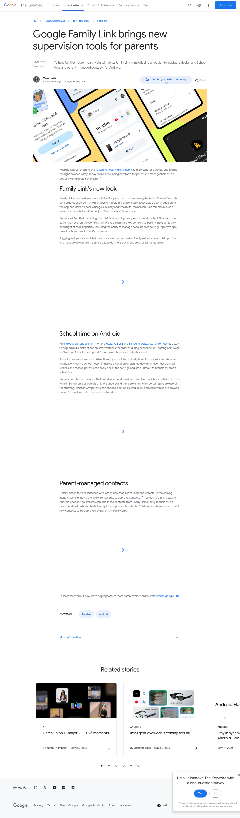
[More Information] (176, 637)
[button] (200, 80)
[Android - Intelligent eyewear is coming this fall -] (164, 719)
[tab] (101, 765)
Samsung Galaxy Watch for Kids (148, 343)
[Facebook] (64, 788)
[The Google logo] (20, 806)
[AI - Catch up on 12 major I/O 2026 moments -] (76, 719)
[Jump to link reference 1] (100, 177)
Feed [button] (146, 5)
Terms (51, 805)
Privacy (38, 805)
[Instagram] (36, 788)
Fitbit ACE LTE (114, 343)
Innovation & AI (73, 5)
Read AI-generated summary (166, 80)
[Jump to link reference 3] (142, 496)
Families (102, 21)
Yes (191, 804)
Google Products (93, 805)
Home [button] (55, 5)
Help (162, 806)
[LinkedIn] (73, 788)
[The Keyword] (35, 21)
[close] (229, 786)
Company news (129, 5)
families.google (165, 596)
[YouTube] (54, 788)
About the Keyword (121, 805)
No (206, 804)
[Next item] (224, 717)
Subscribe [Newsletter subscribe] (226, 5)
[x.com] (45, 788)
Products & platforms (102, 5)
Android (103, 614)
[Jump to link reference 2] (94, 342)
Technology (81, 21)
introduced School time (78, 343)
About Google (69, 805)
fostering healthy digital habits (114, 169)
